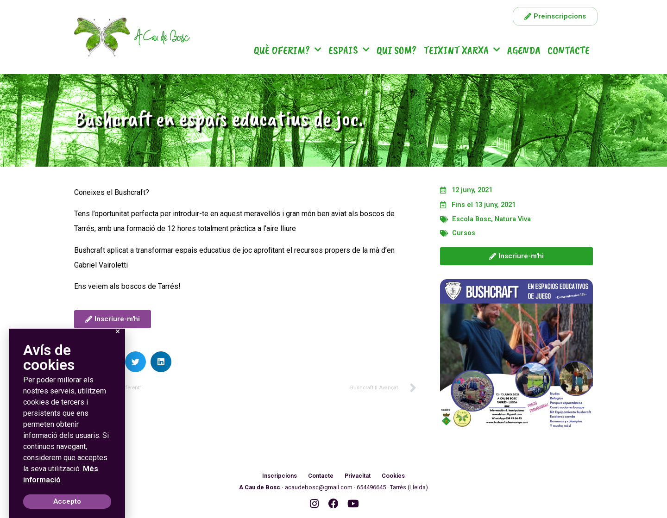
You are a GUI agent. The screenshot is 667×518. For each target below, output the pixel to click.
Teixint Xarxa (461, 49)
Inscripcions (279, 475)
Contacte (568, 50)
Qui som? (396, 50)
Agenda (524, 50)
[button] (135, 361)
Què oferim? (287, 49)
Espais (349, 49)
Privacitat (358, 475)
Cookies (394, 475)
